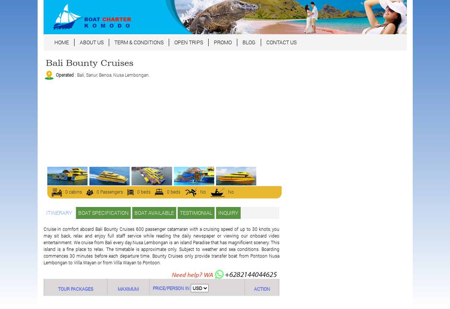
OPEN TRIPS (188, 42)
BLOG (249, 42)
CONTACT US (281, 42)
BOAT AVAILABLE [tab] (154, 212)
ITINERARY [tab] (59, 212)
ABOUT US (92, 42)
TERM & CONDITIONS (139, 42)
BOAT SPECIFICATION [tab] (103, 212)
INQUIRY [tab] (228, 212)
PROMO (223, 42)
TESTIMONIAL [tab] (196, 212)
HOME (61, 42)
